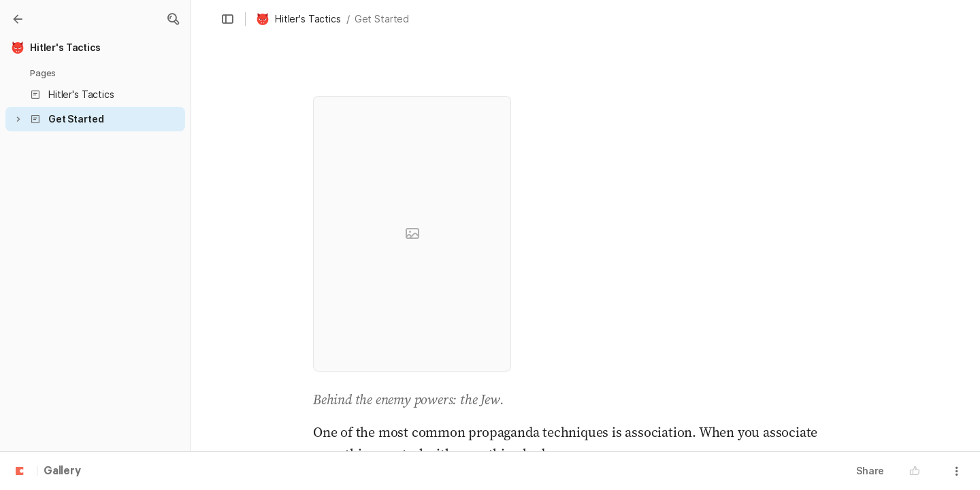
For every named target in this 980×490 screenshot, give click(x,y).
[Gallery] (17, 19)
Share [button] (870, 470)
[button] (172, 19)
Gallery (62, 471)
